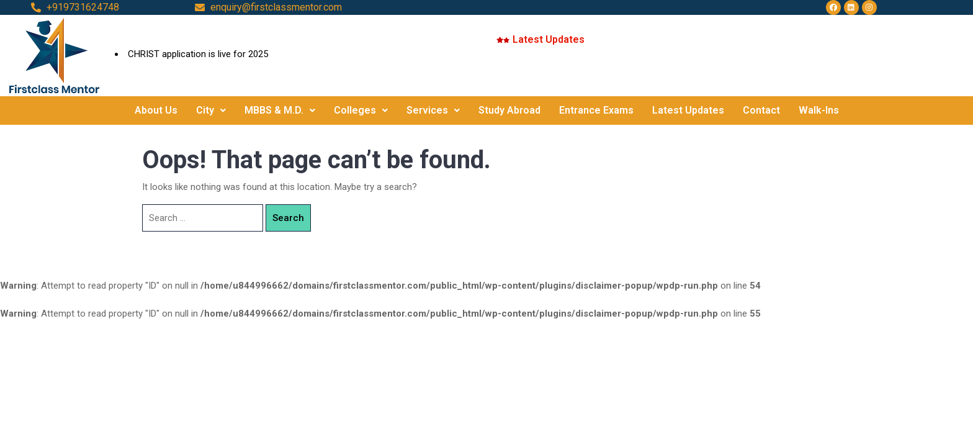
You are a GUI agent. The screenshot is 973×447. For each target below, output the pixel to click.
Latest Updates (688, 110)
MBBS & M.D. (279, 110)
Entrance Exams (596, 110)
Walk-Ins (819, 110)
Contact (761, 110)
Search (288, 218)
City (211, 110)
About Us (156, 110)
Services (433, 110)
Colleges (361, 110)
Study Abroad (509, 110)
